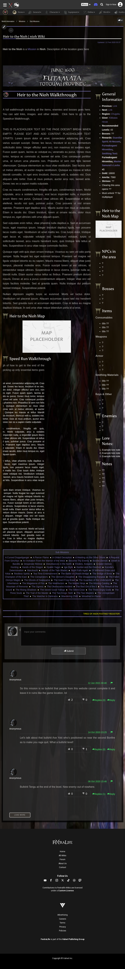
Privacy (62, 927)
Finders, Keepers (83, 564)
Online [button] (88, 12)
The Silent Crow (77, 589)
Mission (31, 49)
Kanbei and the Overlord (89, 567)
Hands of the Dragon (32, 567)
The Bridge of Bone (102, 573)
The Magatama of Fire (33, 583)
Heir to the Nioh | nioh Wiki (24, 36)
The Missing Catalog (99, 583)
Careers (62, 919)
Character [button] (52, 12)
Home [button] (19, 12)
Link (115, 106)
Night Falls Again (79, 570)
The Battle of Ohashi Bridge (75, 573)
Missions (22, 21)
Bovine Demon (100, 560)
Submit (69, 651)
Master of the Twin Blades (54, 570)
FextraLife (45, 939)
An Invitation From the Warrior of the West (44, 560)
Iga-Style (68, 567)
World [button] (104, 12)
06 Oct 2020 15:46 (97, 781)
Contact (62, 867)
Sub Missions (34, 21)
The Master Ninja (76, 583)
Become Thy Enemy (79, 560)
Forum (62, 859)
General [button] (34, 12)
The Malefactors (56, 583)
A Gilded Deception (62, 557)
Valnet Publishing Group (73, 939)
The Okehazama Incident (59, 586)
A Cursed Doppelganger (17, 557)
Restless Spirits (22, 573)
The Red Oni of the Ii (86, 586)
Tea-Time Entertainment (45, 573)
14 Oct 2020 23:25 (97, 732)
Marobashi (32, 570)
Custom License (66, 891)
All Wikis (62, 855)
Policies (62, 931)
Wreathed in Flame (91, 596)
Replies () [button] (98, 700)
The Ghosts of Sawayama (37, 580)
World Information (8, 21)
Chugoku (115, 114)
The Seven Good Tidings (52, 589)
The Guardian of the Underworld (95, 580)
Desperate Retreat (33, 564)
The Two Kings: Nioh (62, 593)
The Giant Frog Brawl (64, 580)
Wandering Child (69, 596)
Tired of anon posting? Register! (101, 614)
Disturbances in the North (59, 564)
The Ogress (37, 586)
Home (62, 851)
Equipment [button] (71, 12)
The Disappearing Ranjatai (91, 577)
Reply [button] (111, 700)
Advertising (62, 915)
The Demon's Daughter (63, 577)
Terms (62, 923)
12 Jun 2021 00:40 (97, 683)
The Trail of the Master (37, 593)
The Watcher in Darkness (45, 596)
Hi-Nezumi (114, 141)
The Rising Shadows (26, 589)
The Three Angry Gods (99, 589)
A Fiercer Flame (41, 557)
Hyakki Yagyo (53, 567)
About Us (63, 863)
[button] (86, 4)
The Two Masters (85, 593)
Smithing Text (109, 153)
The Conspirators (39, 577)
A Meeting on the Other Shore (90, 557)
